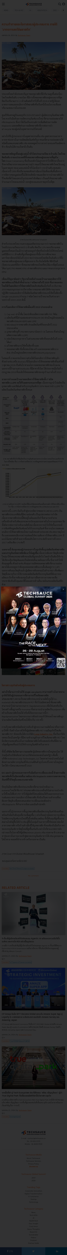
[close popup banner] (63, 589)
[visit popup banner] (33, 627)
